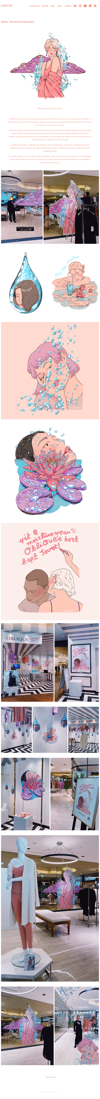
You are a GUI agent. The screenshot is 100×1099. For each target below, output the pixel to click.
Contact (68, 6)
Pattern (45, 6)
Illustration (34, 6)
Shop (53, 6)
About (59, 6)
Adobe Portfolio (53, 1092)
